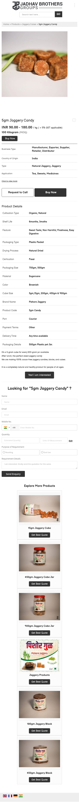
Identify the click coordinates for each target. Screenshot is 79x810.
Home (6, 24)
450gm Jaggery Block (39, 773)
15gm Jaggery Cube (39, 528)
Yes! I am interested (39, 375)
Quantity (6, 434)
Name (4, 396)
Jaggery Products (39, 675)
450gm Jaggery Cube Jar (39, 577)
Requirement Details (11, 459)
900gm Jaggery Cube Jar (39, 626)
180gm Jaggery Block (39, 724)
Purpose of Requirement (13, 447)
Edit (71, 441)
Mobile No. (7, 421)
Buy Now (10, 138)
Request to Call (18, 192)
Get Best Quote (39, 535)
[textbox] (53, 440)
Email (4, 408)
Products (15, 24)
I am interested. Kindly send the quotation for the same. (39, 465)
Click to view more (9, 181)
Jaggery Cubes (29, 24)
